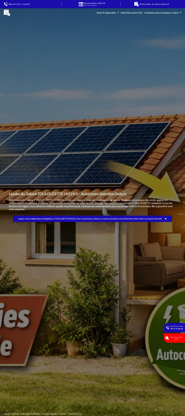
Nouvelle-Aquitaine (50, 414)
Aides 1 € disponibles (106, 12)
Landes (63, 414)
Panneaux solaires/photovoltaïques (26, 414)
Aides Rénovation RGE (132, 12)
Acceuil (7, 414)
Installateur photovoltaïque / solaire (161, 12)
